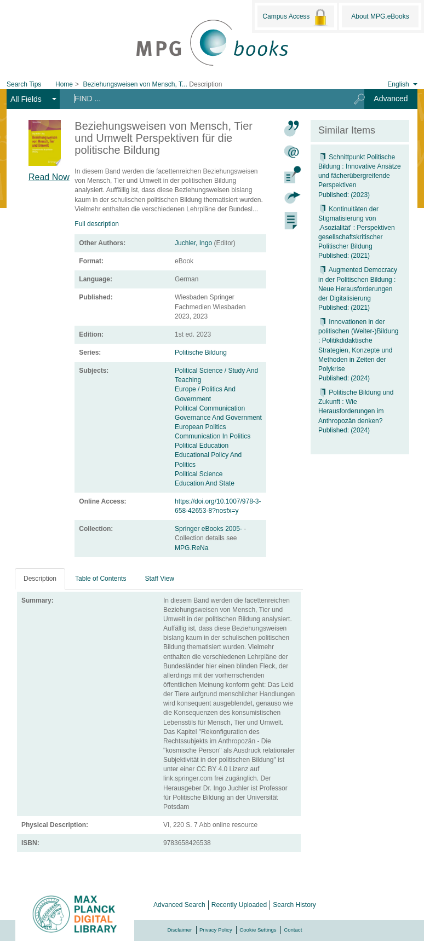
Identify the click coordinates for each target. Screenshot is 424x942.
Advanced (391, 98)
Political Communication (210, 408)
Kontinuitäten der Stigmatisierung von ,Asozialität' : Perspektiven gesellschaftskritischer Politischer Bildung (356, 228)
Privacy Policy (215, 930)
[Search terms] (203, 98)
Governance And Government (218, 417)
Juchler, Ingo (193, 243)
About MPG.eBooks (380, 16)
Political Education (201, 445)
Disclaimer (180, 930)
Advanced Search (179, 905)
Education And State (204, 483)
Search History (294, 905)
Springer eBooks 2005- (209, 529)
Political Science (198, 474)
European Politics (200, 427)
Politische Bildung (201, 352)
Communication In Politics (212, 436)
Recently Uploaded (239, 905)
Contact (293, 930)
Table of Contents (100, 578)
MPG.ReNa (191, 548)
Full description (97, 224)
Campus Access (295, 17)
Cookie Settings (257, 930)
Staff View (159, 578)
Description (40, 578)
